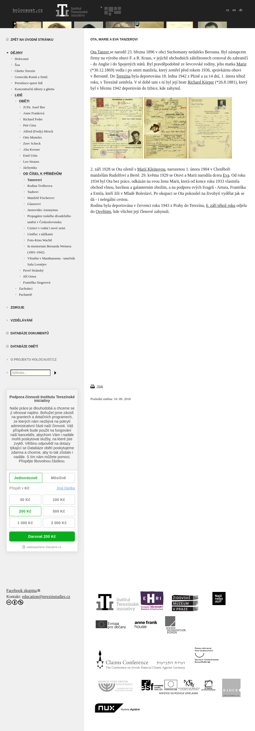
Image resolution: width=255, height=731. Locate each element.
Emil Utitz (30, 155)
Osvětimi (103, 211)
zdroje (17, 307)
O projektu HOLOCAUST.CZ (34, 359)
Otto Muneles (32, 137)
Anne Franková (33, 113)
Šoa (17, 65)
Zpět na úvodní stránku (32, 40)
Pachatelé (25, 295)
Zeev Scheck (32, 143)
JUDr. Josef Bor (34, 107)
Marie (241, 64)
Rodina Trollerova (39, 186)
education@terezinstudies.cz (46, 596)
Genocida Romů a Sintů (31, 77)
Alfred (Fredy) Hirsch (38, 131)
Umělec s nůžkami (40, 234)
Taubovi (32, 192)
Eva (226, 175)
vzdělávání (21, 320)
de (240, 10)
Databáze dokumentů (30, 333)
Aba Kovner (31, 149)
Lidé (19, 95)
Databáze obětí (24, 346)
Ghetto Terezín (25, 71)
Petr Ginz (29, 125)
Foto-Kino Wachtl (39, 240)
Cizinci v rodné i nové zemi (46, 228)
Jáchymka (30, 168)
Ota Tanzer (100, 52)
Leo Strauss (31, 161)
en (234, 10)
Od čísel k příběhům (42, 174)
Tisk (96, 386)
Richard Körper (201, 82)
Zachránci (26, 288)
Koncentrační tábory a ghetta (34, 89)
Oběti (24, 101)
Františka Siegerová (36, 282)
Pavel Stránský (33, 270)
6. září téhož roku (220, 205)
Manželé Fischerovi (40, 198)
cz (227, 10)
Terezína (123, 76)
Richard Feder (33, 119)
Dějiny (17, 53)
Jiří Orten (29, 276)
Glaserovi (34, 204)
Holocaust (22, 59)
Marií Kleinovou (151, 169)
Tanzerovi (34, 180)
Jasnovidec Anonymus (42, 210)
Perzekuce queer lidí (29, 83)
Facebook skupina (21, 590)
